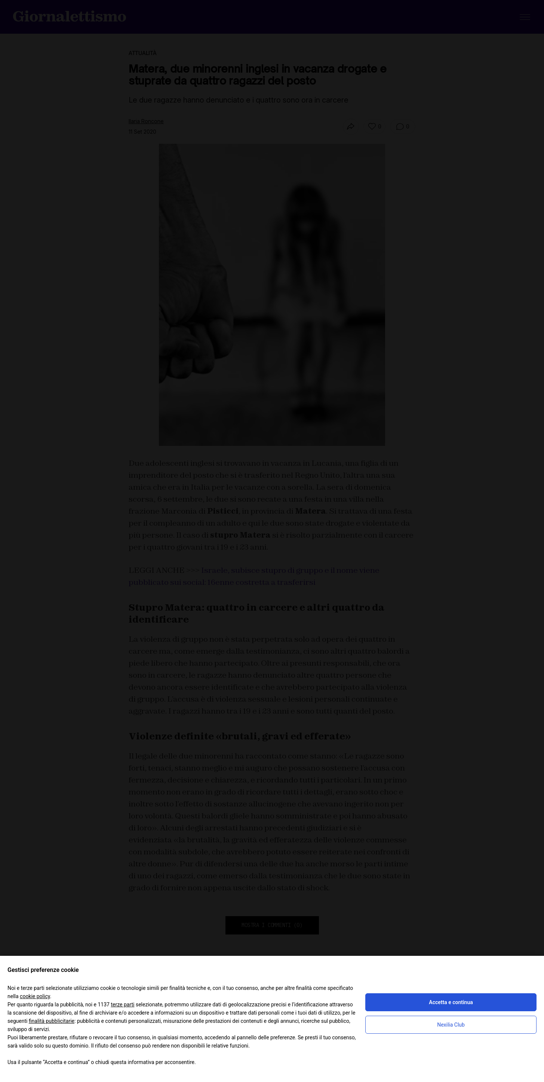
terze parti (122, 1004)
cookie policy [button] (35, 996)
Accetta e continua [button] (451, 1002)
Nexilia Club (451, 1025)
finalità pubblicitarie (51, 1021)
